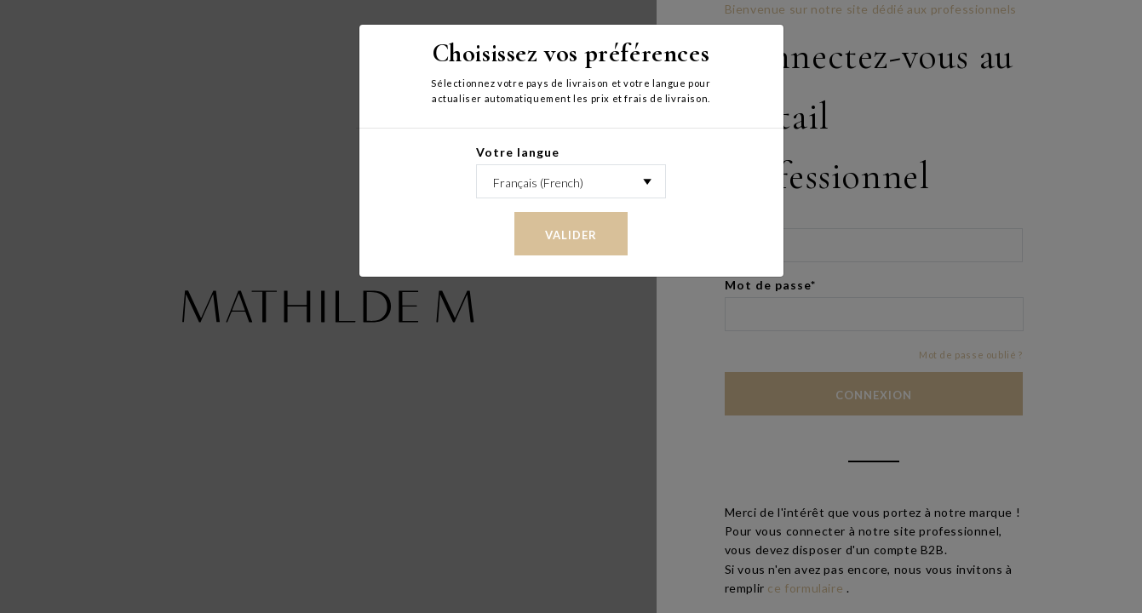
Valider (571, 235)
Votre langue (518, 152)
